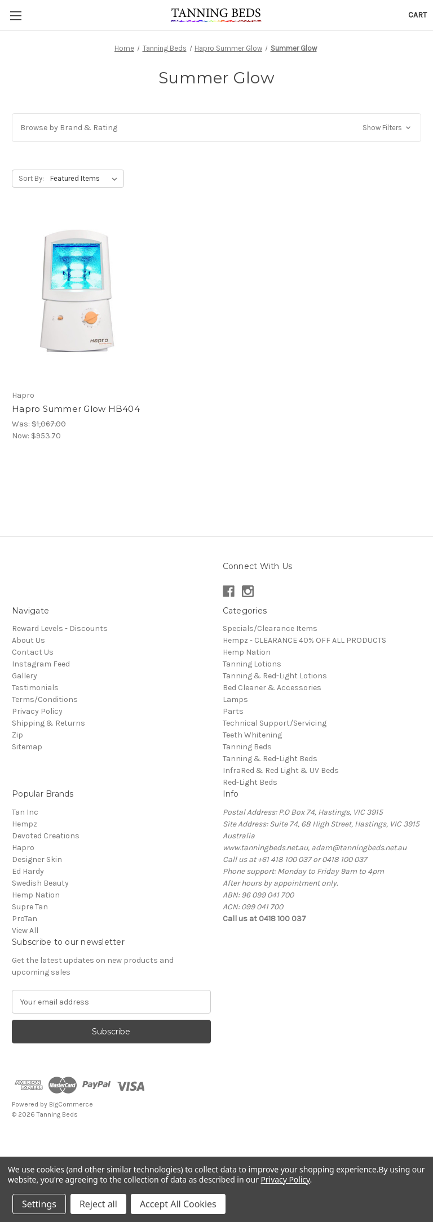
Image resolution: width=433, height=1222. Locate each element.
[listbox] (85, 178)
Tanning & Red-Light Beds (270, 758)
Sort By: (31, 178)
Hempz (24, 824)
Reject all (98, 1204)
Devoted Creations (45, 836)
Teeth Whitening (252, 735)
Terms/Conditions (45, 699)
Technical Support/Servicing (274, 723)
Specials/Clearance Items (270, 628)
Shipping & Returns (48, 723)
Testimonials (35, 687)
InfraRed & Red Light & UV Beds (281, 770)
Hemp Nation (247, 652)
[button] (216, 127)
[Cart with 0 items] (417, 15)
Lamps (235, 699)
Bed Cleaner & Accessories (272, 687)
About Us (28, 640)
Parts (233, 711)
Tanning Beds (247, 747)
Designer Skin (37, 859)
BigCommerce (71, 1104)
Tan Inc (25, 812)
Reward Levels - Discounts (60, 628)
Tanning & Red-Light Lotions (275, 676)
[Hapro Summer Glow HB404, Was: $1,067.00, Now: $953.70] (76, 299)
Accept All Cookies (178, 1204)
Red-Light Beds (250, 782)
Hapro (23, 847)
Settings (39, 1204)
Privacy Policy (37, 711)
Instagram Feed (41, 664)
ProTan (24, 918)
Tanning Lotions (252, 664)
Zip (17, 735)
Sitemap (27, 747)
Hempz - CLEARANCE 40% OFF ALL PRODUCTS (304, 640)
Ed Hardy (28, 871)
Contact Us (33, 652)
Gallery (24, 676)
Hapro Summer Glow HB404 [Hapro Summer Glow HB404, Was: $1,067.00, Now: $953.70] (76, 408)
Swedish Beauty (40, 883)
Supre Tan (30, 907)
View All (25, 930)
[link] (216, 1140)
